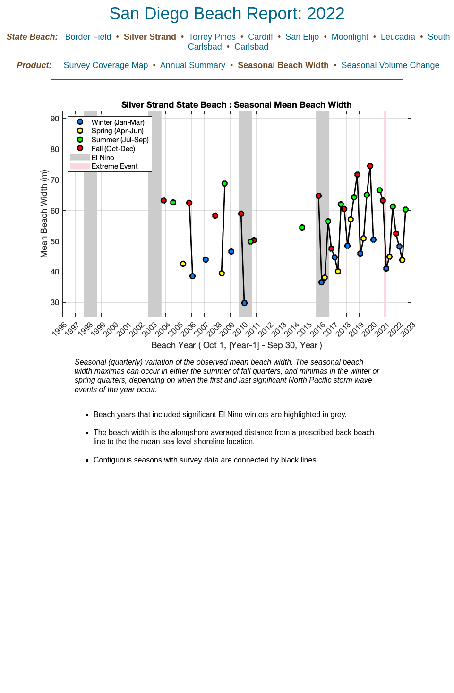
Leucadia (399, 37)
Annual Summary (194, 65)
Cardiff (261, 37)
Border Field (89, 37)
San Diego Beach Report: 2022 (226, 13)
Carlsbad (251, 46)
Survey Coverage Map (106, 65)
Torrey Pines (213, 37)
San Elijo (303, 37)
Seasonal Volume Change (390, 65)
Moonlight (351, 37)
